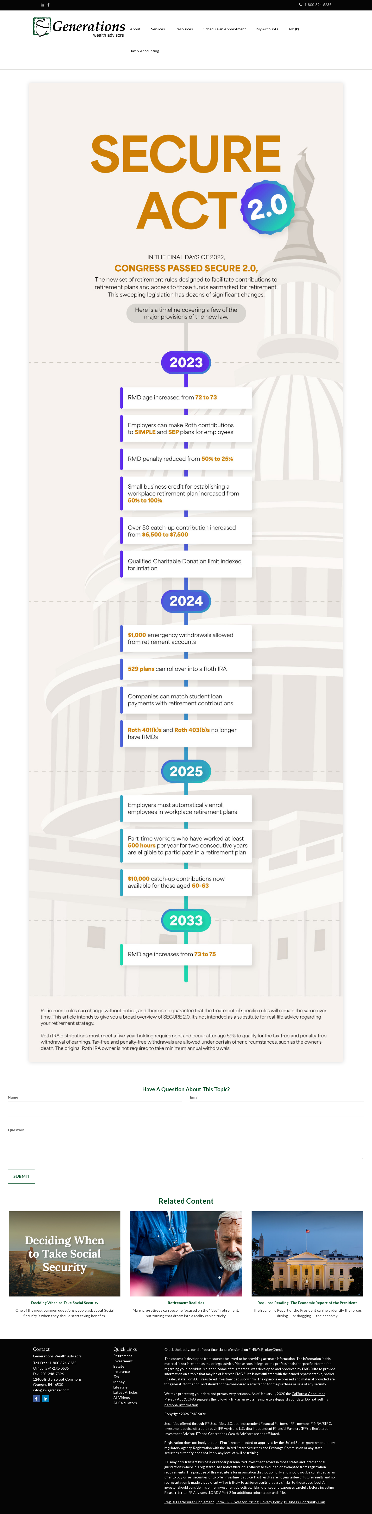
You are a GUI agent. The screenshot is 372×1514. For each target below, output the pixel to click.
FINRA (316, 1423)
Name (13, 1097)
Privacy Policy (271, 1502)
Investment (123, 1361)
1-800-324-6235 (315, 4)
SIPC (327, 1423)
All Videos (121, 1397)
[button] (135, 29)
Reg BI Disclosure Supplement (189, 1502)
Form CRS (224, 1502)
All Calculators (125, 1403)
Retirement (122, 1355)
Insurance (121, 1371)
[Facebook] (48, 5)
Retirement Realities (186, 1302)
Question (16, 1130)
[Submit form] (21, 1176)
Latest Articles (125, 1392)
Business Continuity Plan (304, 1502)
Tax (116, 1376)
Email (194, 1097)
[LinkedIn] (42, 5)
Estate (118, 1366)
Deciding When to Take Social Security (64, 1302)
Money (119, 1382)
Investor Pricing (245, 1502)
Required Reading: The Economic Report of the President (307, 1302)
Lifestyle (120, 1387)
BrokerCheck (272, 1349)
